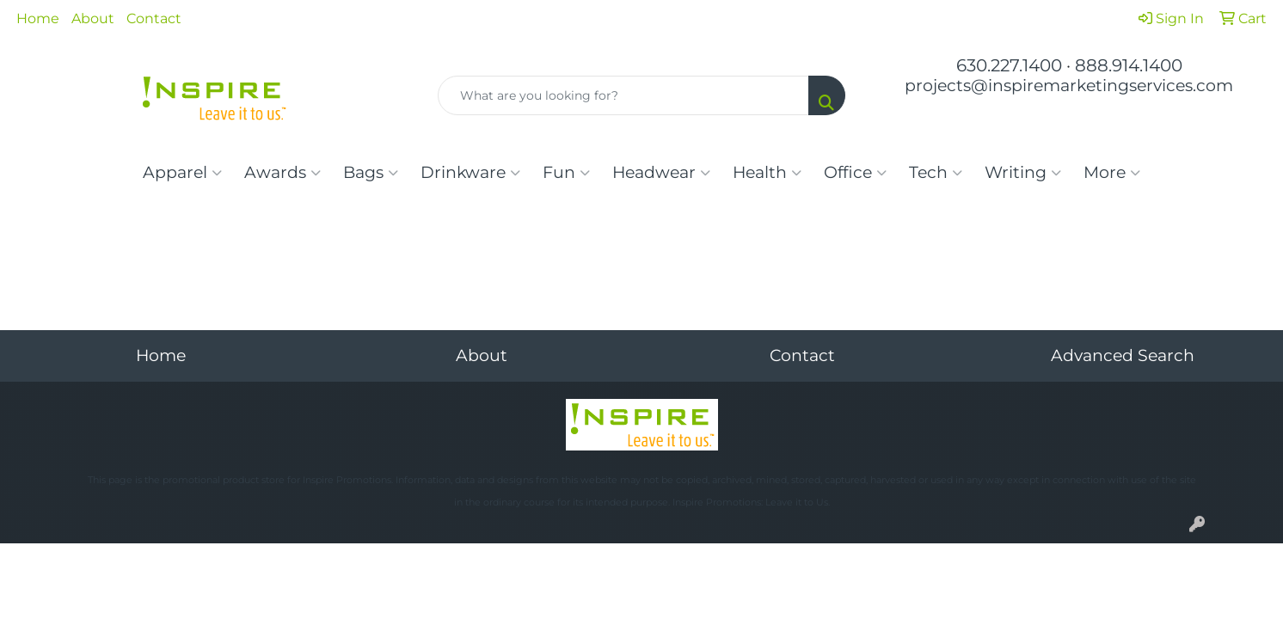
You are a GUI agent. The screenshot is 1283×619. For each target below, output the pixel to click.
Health (767, 172)
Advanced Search (1122, 355)
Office (855, 172)
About (92, 18)
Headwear (661, 172)
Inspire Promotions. (348, 480)
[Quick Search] (623, 95)
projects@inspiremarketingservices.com (1069, 85)
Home (37, 18)
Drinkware (470, 172)
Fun (566, 172)
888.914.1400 (1128, 65)
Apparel (182, 172)
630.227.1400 (1009, 65)
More (1111, 172)
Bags (370, 172)
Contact (153, 18)
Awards (282, 172)
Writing (1023, 172)
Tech (935, 172)
